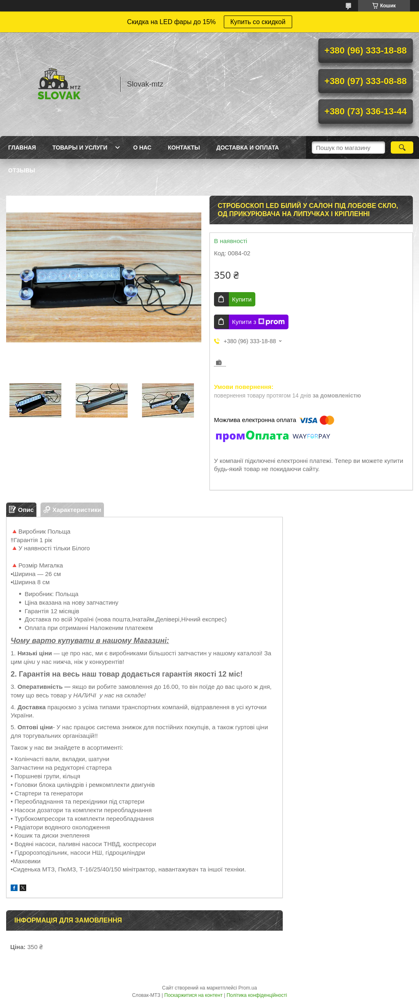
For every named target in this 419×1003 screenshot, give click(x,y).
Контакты (184, 147)
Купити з (258, 322)
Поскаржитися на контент (193, 995)
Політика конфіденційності (257, 995)
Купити (242, 299)
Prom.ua (248, 988)
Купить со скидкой (258, 21)
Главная (22, 147)
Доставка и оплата (247, 147)
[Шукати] (402, 147)
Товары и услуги (80, 147)
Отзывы (21, 170)
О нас (142, 147)
